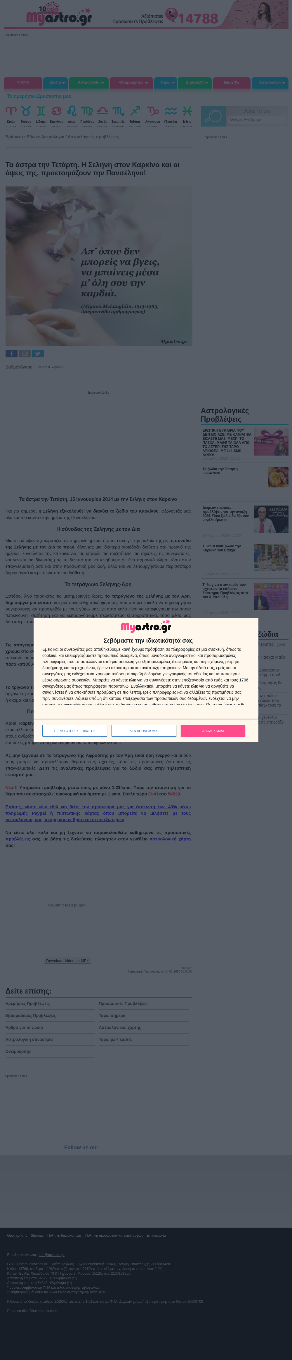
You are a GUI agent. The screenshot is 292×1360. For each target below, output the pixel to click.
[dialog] (146, 680)
